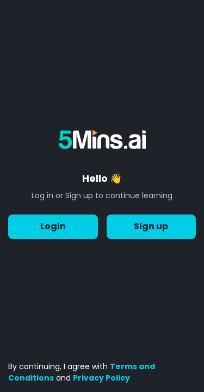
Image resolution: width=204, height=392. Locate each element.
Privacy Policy (101, 377)
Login (53, 227)
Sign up (151, 227)
